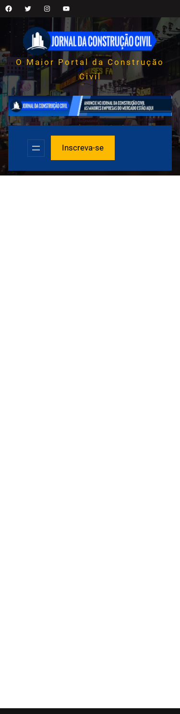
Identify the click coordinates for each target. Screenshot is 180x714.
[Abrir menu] (36, 148)
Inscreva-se (83, 147)
